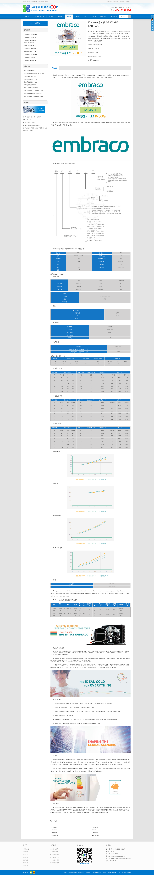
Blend (94, 16)
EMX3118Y (95, 827)
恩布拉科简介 (39, 16)
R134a (51, 16)
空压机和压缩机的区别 (30, 70)
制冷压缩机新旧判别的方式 (31, 87)
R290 (77, 16)
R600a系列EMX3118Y (30, 37)
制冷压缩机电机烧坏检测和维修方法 (33, 96)
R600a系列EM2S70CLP (30, 34)
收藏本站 (128, 1)
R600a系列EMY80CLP (30, 51)
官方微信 (31, 872)
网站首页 (27, 16)
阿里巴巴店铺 (34, 872)
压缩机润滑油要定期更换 (30, 79)
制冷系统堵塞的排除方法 (30, 82)
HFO (85, 16)
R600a (69, 16)
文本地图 (25, 865)
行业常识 (103, 16)
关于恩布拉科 (26, 849)
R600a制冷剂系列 (54, 863)
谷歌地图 (115, 1)
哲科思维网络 (127, 872)
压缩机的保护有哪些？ (30, 85)
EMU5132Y (95, 832)
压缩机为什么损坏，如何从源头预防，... (34, 90)
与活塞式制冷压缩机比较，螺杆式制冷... (34, 73)
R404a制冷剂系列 (54, 860)
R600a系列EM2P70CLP (30, 60)
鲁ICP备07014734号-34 (109, 872)
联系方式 (114, 16)
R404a (60, 16)
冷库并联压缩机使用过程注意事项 (33, 93)
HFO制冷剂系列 (54, 852)
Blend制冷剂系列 (54, 849)
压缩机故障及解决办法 (30, 76)
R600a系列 (35, 23)
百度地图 (109, 1)
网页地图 (122, 1)
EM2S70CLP (54, 827)
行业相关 (25, 854)
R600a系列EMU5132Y (30, 48)
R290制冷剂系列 (54, 857)
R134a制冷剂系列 (54, 854)
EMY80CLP (54, 835)
